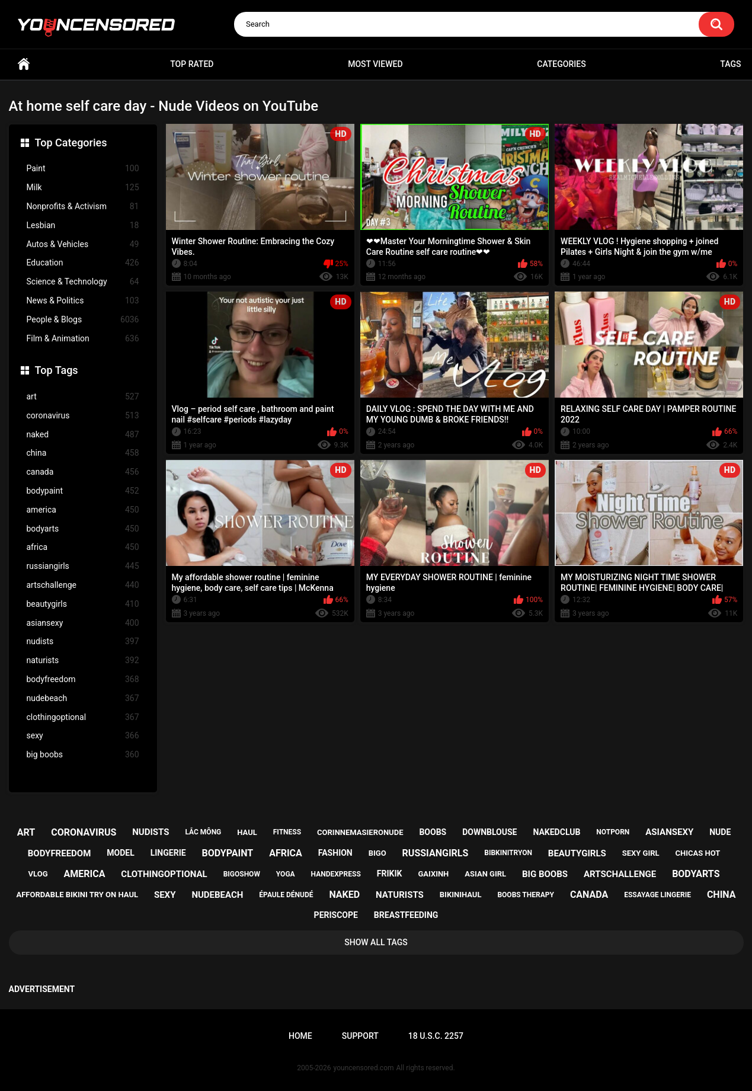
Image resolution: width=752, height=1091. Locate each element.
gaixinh (433, 873)
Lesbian (83, 225)
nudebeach (83, 698)
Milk (83, 188)
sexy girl (641, 853)
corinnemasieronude (360, 832)
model (120, 853)
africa (83, 547)
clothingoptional (83, 717)
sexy (83, 736)
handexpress (336, 874)
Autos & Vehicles (83, 244)
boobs (432, 832)
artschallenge (83, 585)
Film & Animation (83, 339)
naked (83, 435)
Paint (83, 169)
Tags (730, 64)
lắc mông (203, 832)
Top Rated (191, 64)
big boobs (83, 755)
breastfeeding (406, 915)
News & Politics (83, 301)
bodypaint (83, 491)
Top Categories (71, 142)
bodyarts (83, 529)
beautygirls (83, 604)
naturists (83, 660)
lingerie (168, 853)
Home (24, 64)
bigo (377, 853)
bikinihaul (461, 894)
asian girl (485, 873)
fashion (335, 853)
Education (83, 263)
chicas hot (698, 853)
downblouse (489, 832)
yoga (285, 874)
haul (247, 832)
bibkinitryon (508, 853)
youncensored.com (364, 1068)
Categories (561, 64)
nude (720, 832)
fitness (287, 832)
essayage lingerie (657, 895)
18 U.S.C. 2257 (435, 1036)
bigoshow (241, 874)
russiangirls (83, 566)
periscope (336, 915)
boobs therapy (525, 895)
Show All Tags (376, 942)
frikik (389, 873)
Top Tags (56, 370)
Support (360, 1036)
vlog (38, 873)
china (83, 453)
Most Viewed (375, 64)
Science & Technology (83, 282)
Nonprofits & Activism (83, 206)
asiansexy (83, 623)
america (83, 510)
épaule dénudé (286, 895)
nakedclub (556, 832)
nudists (83, 641)
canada (83, 472)
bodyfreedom (83, 679)
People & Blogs (83, 320)
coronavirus (83, 416)
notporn (612, 832)
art (83, 397)
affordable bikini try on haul (77, 894)
